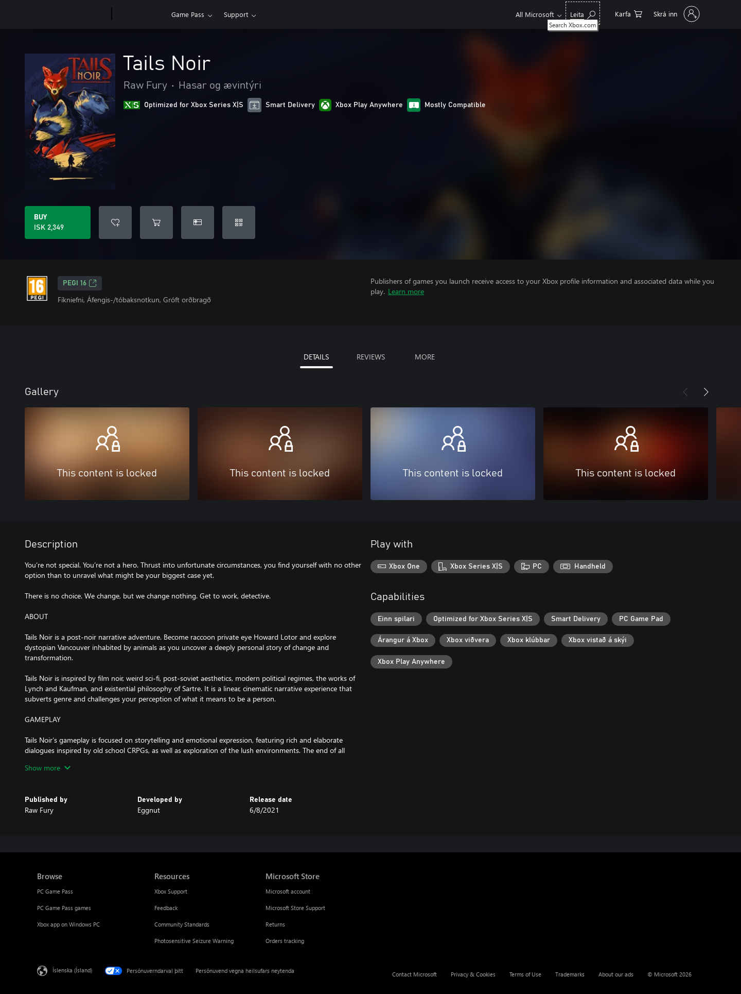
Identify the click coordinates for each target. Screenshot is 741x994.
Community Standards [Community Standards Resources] (181, 924)
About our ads (615, 974)
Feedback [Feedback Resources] (166, 907)
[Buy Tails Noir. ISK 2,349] (58, 222)
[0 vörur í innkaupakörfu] (628, 13)
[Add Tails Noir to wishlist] (115, 222)
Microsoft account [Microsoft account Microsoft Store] (288, 891)
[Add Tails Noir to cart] (156, 222)
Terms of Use (525, 974)
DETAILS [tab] (316, 357)
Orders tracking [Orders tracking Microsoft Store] (285, 940)
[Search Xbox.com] (583, 13)
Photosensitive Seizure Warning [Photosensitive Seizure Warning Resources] (194, 940)
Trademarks (570, 974)
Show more (47, 768)
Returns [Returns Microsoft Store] (275, 924)
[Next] (706, 392)
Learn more (406, 291)
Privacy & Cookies (473, 974)
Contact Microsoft (414, 974)
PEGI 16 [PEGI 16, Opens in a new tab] (80, 283)
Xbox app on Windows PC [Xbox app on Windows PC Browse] (68, 924)
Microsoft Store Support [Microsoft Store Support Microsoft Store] (295, 907)
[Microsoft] (72, 14)
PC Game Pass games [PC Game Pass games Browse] (64, 907)
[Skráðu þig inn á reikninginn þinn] (675, 14)
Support (236, 14)
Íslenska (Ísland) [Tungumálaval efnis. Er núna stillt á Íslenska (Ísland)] (72, 970)
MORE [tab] (425, 357)
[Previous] (685, 392)
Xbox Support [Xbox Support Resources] (170, 891)
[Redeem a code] (238, 222)
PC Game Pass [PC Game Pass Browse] (55, 891)
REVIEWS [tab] (371, 357)
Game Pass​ (187, 14)
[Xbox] (140, 14)
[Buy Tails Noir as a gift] (197, 222)
